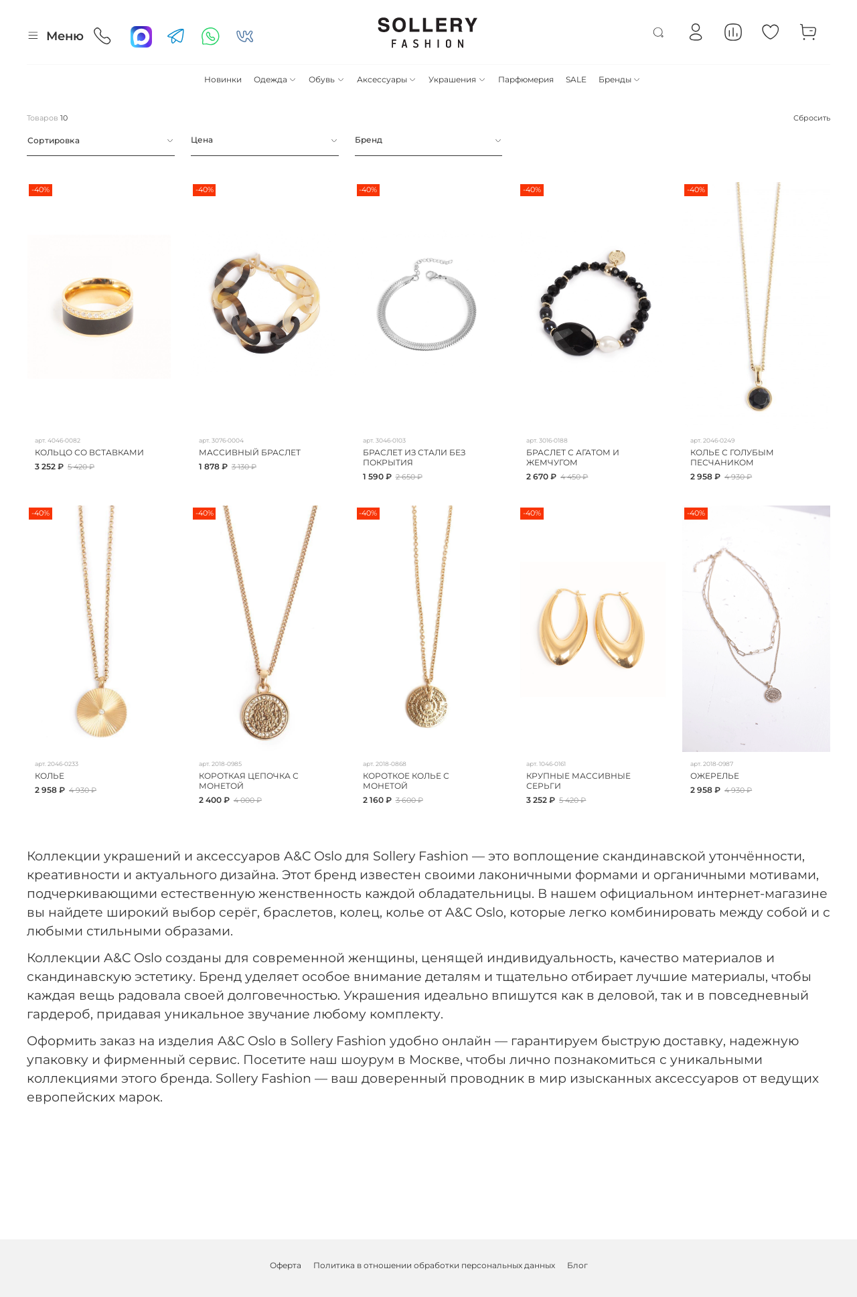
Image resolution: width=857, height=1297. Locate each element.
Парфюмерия (526, 79)
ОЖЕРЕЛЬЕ (714, 776)
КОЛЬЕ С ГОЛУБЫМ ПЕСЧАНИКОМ (732, 457)
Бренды (620, 79)
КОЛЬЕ (49, 776)
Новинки (223, 79)
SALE (576, 79)
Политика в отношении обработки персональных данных (434, 1265)
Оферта (285, 1265)
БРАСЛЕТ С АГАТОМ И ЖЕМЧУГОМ (572, 457)
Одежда (275, 79)
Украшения (456, 79)
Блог (577, 1265)
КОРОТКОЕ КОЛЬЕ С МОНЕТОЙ (406, 781)
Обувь (326, 79)
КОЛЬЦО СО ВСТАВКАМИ (89, 452)
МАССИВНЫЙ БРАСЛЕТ (250, 452)
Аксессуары (386, 79)
